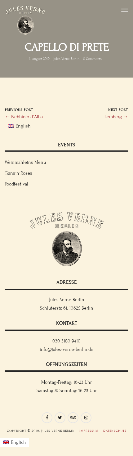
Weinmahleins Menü (25, 162)
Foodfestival (16, 184)
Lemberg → (116, 116)
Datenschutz (114, 431)
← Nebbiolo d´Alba (24, 116)
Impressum (89, 431)
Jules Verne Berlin (66, 58)
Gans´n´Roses (18, 173)
